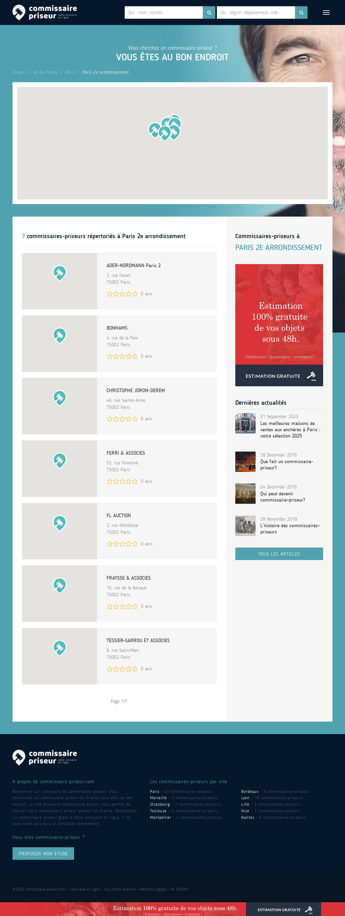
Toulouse (158, 810)
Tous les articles (279, 554)
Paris (70, 72)
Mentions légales (153, 889)
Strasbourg (160, 804)
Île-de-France (45, 72)
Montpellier (160, 817)
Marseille (158, 797)
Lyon (245, 797)
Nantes (247, 817)
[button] (174, 132)
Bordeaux (250, 791)
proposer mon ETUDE (43, 854)
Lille (245, 804)
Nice (245, 810)
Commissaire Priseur (44, 12)
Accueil (19, 72)
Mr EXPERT (179, 889)
